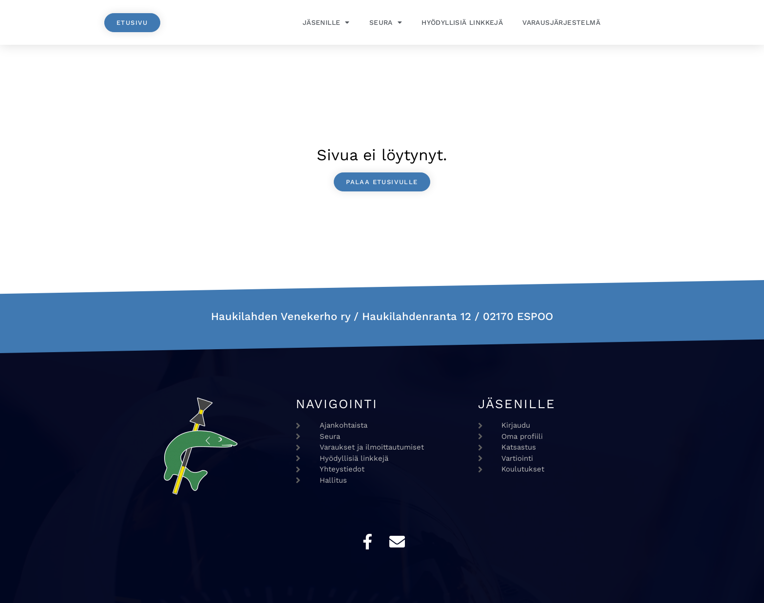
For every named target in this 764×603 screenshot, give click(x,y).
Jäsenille (326, 22)
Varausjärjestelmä (561, 22)
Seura (385, 22)
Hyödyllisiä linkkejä (462, 22)
